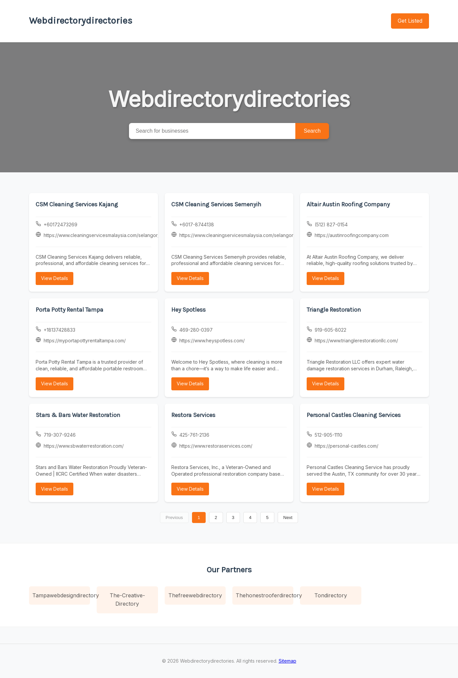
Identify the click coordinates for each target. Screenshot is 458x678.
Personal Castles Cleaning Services (354, 415)
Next (287, 517)
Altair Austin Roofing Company (348, 204)
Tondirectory (330, 595)
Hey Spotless (188, 309)
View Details (54, 278)
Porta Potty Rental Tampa (69, 309)
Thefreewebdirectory (195, 595)
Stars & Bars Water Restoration (78, 415)
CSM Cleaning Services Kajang (77, 204)
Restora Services (193, 415)
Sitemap (287, 661)
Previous (174, 517)
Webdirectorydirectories (80, 20)
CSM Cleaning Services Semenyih (216, 204)
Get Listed (410, 20)
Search (312, 131)
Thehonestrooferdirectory (264, 595)
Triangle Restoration (334, 309)
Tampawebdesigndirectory (61, 595)
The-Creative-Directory (127, 599)
